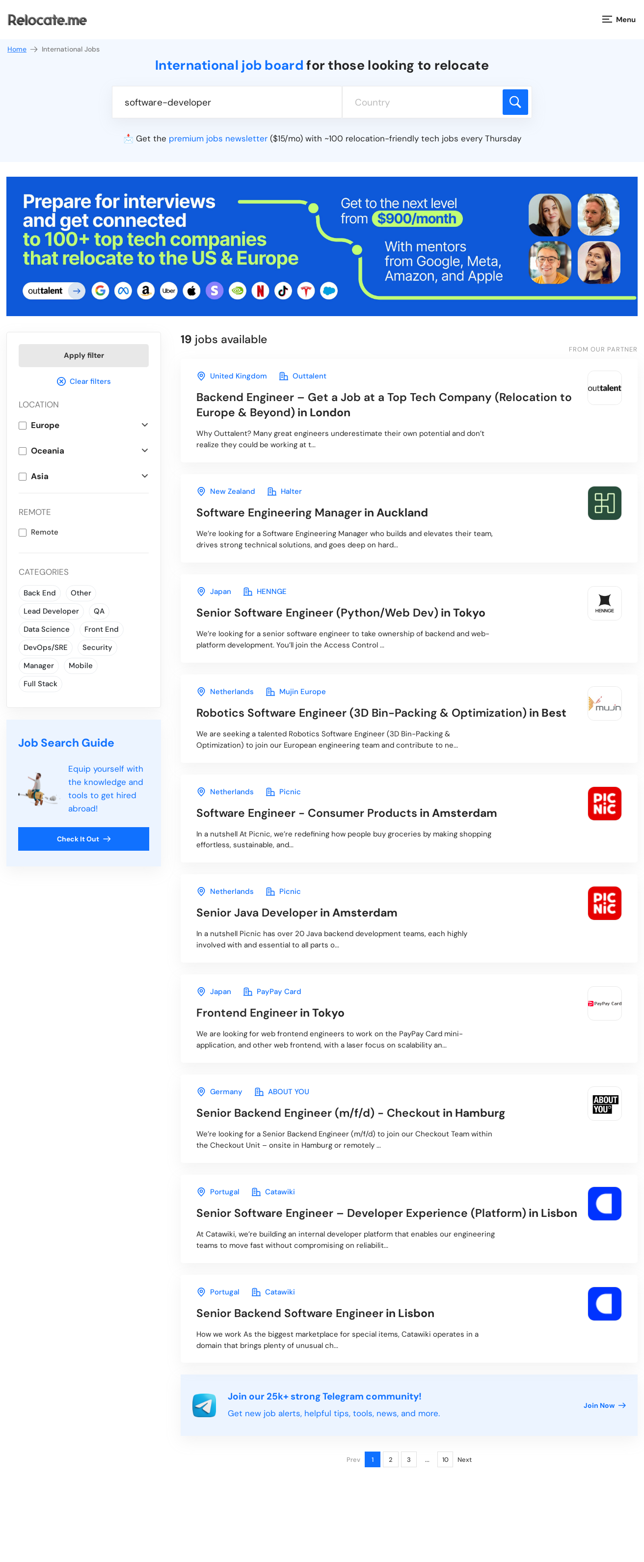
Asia (40, 476)
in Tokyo (340, 612)
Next (464, 1460)
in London (384, 405)
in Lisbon (386, 1213)
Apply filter (84, 355)
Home (23, 49)
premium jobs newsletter (218, 138)
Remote (44, 532)
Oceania (47, 450)
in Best (381, 712)
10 (445, 1460)
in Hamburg (351, 1112)
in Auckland (312, 512)
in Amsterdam (346, 813)
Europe (45, 425)
